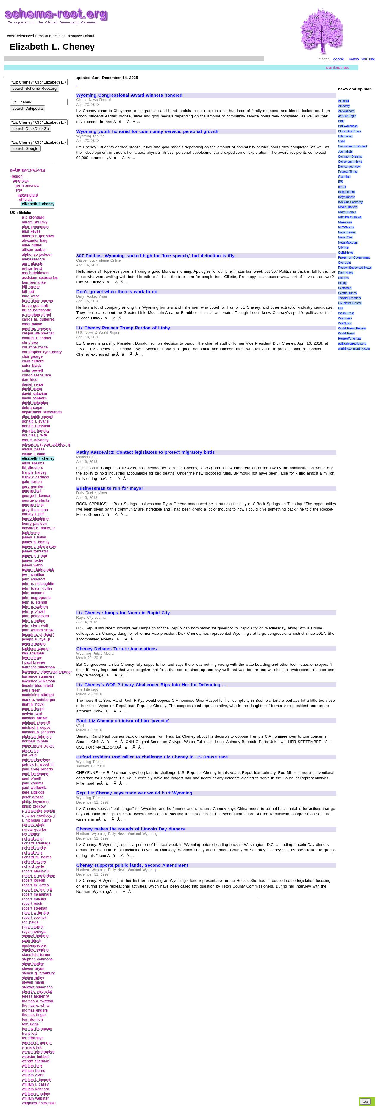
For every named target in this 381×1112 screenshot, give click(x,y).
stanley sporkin (35, 950)
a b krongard (33, 217)
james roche (32, 560)
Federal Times (347, 171)
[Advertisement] (126, 204)
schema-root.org (27, 169)
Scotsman (344, 288)
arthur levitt (32, 268)
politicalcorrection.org (352, 343)
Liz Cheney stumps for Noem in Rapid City (123, 612)
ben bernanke (34, 282)
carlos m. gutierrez (38, 319)
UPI (340, 308)
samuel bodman (35, 936)
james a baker (34, 537)
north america (27, 185)
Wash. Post (346, 313)
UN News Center (349, 303)
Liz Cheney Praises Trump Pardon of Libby (123, 328)
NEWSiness (346, 227)
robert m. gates (35, 885)
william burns (33, 1071)
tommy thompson (37, 1029)
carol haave (32, 324)
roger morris (32, 927)
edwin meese (33, 449)
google (338, 59)
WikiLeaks (345, 318)
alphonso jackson (37, 254)
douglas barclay (35, 431)
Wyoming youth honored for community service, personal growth (147, 131)
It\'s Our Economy (350, 202)
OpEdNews (345, 252)
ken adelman (33, 653)
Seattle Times (347, 293)
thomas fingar (34, 1015)
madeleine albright (38, 695)
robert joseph (33, 880)
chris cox (30, 342)
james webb (32, 565)
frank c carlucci (35, 477)
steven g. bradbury (38, 973)
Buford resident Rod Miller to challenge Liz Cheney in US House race (152, 757)
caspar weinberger (38, 333)
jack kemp (31, 533)
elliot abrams (33, 463)
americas (21, 181)
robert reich (32, 903)
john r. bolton (33, 621)
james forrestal (35, 551)
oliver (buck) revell (38, 746)
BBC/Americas (347, 126)
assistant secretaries (39, 278)
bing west (30, 296)
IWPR (342, 187)
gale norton (32, 482)
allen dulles (32, 245)
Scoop (342, 283)
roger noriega (33, 931)
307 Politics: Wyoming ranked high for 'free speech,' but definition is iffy (155, 255)
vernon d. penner (37, 1043)
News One (345, 237)
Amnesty (344, 106)
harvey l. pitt (33, 514)
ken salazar (31, 658)
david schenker (35, 403)
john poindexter (35, 616)
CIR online (345, 136)
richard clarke (34, 848)
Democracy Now (349, 166)
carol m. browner (36, 329)
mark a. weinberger (38, 700)
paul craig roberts (37, 769)
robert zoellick (34, 917)
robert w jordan (35, 913)
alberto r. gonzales (38, 236)
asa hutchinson (35, 273)
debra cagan (32, 408)
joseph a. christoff (38, 635)
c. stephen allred (36, 315)
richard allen (32, 839)
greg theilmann (35, 510)
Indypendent (346, 197)
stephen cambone (37, 959)
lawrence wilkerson (38, 681)
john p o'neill (33, 612)
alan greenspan (35, 227)
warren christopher (38, 1052)
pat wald (29, 755)
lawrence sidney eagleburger (47, 672)
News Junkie (346, 232)
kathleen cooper (36, 649)
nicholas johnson (36, 737)
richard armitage (36, 843)
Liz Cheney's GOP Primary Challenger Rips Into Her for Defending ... (151, 684)
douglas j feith (34, 435)
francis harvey (34, 472)
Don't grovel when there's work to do (116, 291)
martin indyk (32, 704)
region (17, 176)
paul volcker (32, 783)
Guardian (344, 176)
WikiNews (344, 323)
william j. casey (35, 1084)
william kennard (35, 1089)
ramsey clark (33, 825)
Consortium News (350, 161)
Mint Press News (349, 217)
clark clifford (33, 361)
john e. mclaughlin (38, 584)
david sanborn (34, 398)
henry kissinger (35, 519)
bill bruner (31, 287)
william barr (32, 1066)
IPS (340, 181)
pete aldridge (33, 792)
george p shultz (35, 500)
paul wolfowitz (34, 788)
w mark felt (31, 1047)
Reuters (343, 277)
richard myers (34, 862)
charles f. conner (36, 338)
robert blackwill (35, 871)
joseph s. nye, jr (36, 639)
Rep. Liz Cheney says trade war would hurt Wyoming (134, 793)
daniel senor (32, 384)
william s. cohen (36, 1094)
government (28, 195)
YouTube (368, 59)
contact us (337, 67)
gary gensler (32, 486)
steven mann (33, 982)
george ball (31, 491)
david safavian (34, 394)
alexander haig (34, 240)
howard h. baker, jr (38, 528)
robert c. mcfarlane (38, 876)
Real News (345, 272)
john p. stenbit (34, 602)
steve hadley (33, 964)
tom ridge (30, 1024)
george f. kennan (36, 496)
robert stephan (34, 908)
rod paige (30, 922)
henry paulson (34, 524)
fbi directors (32, 468)
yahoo (354, 59)
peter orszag (32, 797)
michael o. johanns (38, 732)
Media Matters (347, 207)
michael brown (34, 718)
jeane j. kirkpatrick (38, 570)
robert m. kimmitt (37, 890)
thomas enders (35, 1010)
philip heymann (35, 802)
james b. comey (35, 542)
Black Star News (349, 131)
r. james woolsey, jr (39, 815)
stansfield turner (36, 955)
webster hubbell (35, 1057)
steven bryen (33, 969)
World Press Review (352, 328)
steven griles (33, 978)
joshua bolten (34, 644)
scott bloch (31, 941)
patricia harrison (36, 760)
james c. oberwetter (39, 546)
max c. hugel (33, 709)
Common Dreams (350, 156)
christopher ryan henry (42, 352)
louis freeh (31, 690)
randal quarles (34, 829)
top (365, 1101)
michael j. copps (36, 727)
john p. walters (35, 607)
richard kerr (32, 853)
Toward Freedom (349, 298)
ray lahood (31, 834)
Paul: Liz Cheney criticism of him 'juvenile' (122, 720)
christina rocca (35, 347)
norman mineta (35, 741)
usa (19, 190)
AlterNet (343, 101)
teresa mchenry (35, 996)
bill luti (28, 292)
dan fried (29, 380)
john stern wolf (35, 625)
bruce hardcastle (36, 310)
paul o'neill (31, 778)
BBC (341, 121)
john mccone (33, 593)
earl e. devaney (35, 440)
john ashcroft (33, 579)
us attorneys (32, 1038)
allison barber (34, 250)
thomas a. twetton (37, 1001)
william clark (32, 1075)
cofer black (31, 366)
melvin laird (32, 714)
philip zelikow (34, 806)
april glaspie (32, 264)
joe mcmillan (33, 574)
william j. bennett (36, 1080)
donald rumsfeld (36, 426)
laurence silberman (38, 667)
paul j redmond (35, 774)
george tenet (33, 505)
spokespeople (34, 945)
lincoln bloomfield (37, 686)
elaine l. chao (33, 454)
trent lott (29, 1033)
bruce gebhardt (35, 306)
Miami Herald (347, 212)
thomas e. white (35, 1005)
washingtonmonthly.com (354, 348)
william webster (35, 1098)
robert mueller (34, 899)
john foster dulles (37, 588)
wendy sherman (35, 1061)
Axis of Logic (347, 116)
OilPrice (343, 247)
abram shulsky (34, 222)
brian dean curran (37, 301)
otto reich (30, 751)
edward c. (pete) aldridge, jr (46, 444)
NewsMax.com (348, 242)
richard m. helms (36, 857)
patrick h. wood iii (37, 764)
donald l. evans (35, 421)
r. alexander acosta (38, 811)
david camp (32, 389)
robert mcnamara (36, 894)
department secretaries (42, 412)
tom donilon (32, 1019)
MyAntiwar (345, 222)
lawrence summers (38, 676)
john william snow (37, 630)
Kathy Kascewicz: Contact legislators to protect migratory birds (145, 452)
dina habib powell (37, 417)
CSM (341, 141)
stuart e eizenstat (37, 992)
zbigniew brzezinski (39, 1103)
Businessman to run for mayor (109, 488)
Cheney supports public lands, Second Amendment (132, 865)
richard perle (33, 866)
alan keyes (31, 231)
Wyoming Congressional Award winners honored (129, 95)
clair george (32, 356)
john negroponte (36, 598)
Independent (346, 192)
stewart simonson (37, 987)
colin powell (32, 370)
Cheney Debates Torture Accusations (116, 648)
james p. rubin (34, 556)
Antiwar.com (346, 111)
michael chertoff (36, 723)
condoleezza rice (36, 375)
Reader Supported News (355, 267)
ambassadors (33, 259)
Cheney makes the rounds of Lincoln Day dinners (130, 829)
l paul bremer (33, 662)
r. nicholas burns (36, 820)
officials (25, 199)
